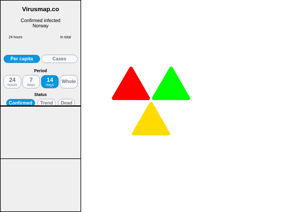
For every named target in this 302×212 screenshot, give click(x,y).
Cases (59, 58)
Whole (69, 81)
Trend (46, 102)
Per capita (22, 58)
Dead (66, 102)
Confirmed (20, 102)
